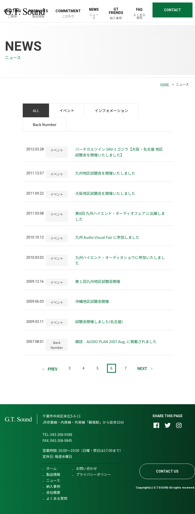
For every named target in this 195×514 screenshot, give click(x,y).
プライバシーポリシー (93, 474)
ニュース (53, 480)
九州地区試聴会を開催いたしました (105, 173)
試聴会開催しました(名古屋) (99, 321)
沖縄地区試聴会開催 (92, 301)
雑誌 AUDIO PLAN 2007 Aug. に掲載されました (116, 341)
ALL (36, 110)
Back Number (44, 124)
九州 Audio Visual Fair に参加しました (107, 237)
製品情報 (53, 474)
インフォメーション (111, 110)
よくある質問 (56, 498)
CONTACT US (167, 471)
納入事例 (53, 486)
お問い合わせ (86, 468)
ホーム (51, 468)
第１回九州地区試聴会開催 (97, 281)
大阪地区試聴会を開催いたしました (105, 193)
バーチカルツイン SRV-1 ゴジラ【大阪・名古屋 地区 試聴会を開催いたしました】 (119, 151)
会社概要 (53, 492)
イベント (66, 110)
